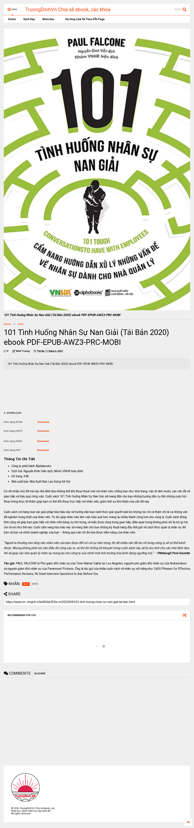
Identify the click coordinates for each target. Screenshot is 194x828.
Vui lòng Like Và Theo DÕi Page (83, 19)
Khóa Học (48, 19)
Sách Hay (29, 19)
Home (12, 19)
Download (43, 422)
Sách (21, 324)
